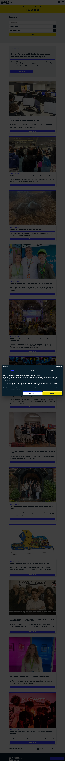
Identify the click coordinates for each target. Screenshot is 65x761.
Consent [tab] (12, 370)
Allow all (52, 393)
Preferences (32, 393)
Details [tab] (32, 370)
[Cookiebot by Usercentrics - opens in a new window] (56, 367)
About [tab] (52, 370)
